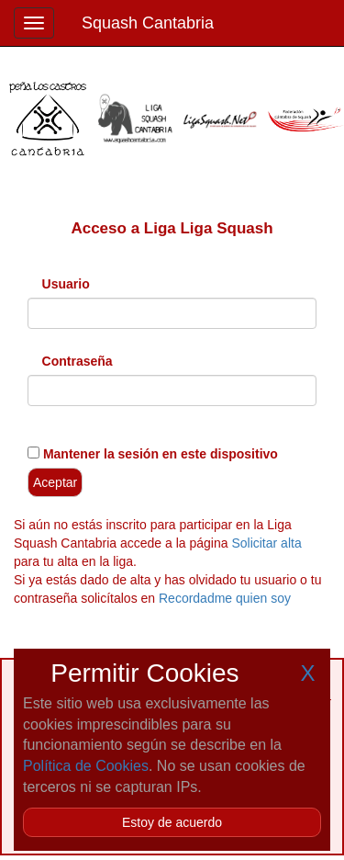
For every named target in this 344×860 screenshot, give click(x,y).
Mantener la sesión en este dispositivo (158, 454)
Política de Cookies (86, 766)
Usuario (66, 284)
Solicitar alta (266, 543)
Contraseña (77, 361)
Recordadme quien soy (225, 598)
